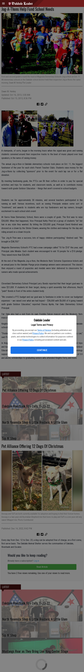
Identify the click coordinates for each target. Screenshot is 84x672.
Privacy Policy (38, 333)
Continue (42, 350)
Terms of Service (44, 330)
